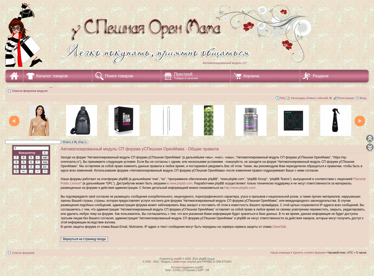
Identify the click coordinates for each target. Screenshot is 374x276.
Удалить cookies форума (309, 252)
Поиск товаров (119, 76)
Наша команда (280, 252)
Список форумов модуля (30, 90)
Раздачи (321, 76)
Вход (363, 98)
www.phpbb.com (181, 183)
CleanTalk (279, 227)
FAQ (282, 98)
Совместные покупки (183, 261)
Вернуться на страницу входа (84, 239)
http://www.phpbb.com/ (239, 188)
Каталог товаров (52, 76)
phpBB (178, 258)
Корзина (251, 76)
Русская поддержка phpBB (187, 267)
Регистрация (346, 98)
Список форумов (23, 252)
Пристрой (186, 76)
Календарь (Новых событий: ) (311, 98)
